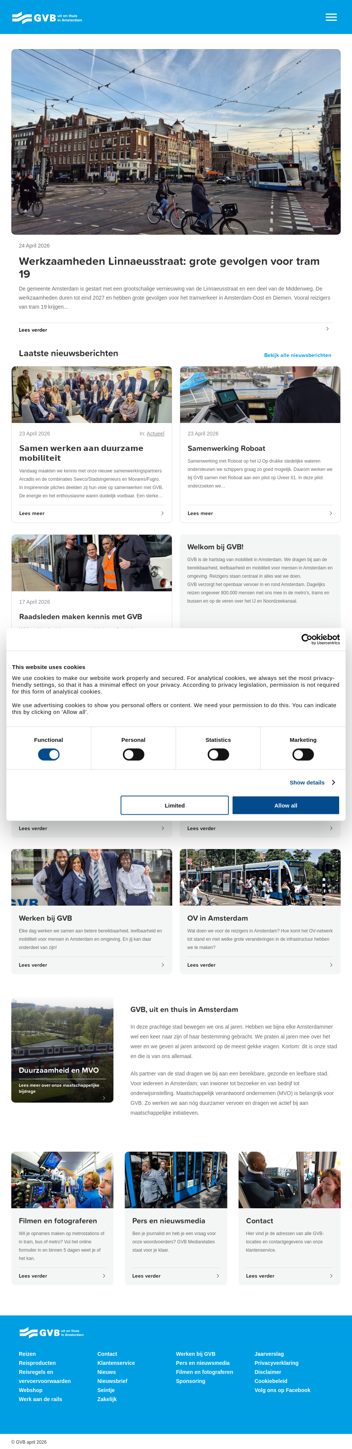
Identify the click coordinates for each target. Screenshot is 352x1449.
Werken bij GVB (196, 1354)
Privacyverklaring (277, 1363)
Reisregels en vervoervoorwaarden (45, 1376)
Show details (307, 782)
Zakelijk (107, 1399)
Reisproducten (37, 1363)
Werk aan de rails (40, 1399)
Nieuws (107, 1372)
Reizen (27, 1354)
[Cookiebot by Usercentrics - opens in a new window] (307, 639)
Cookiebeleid (271, 1381)
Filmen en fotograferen (204, 1372)
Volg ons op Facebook (283, 1390)
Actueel (155, 434)
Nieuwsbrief (112, 1381)
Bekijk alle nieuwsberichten (297, 355)
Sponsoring (190, 1381)
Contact (107, 1354)
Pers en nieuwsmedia (203, 1363)
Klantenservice (116, 1363)
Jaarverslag (269, 1354)
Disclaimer (268, 1372)
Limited (175, 805)
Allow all (285, 805)
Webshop (31, 1390)
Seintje (106, 1390)
